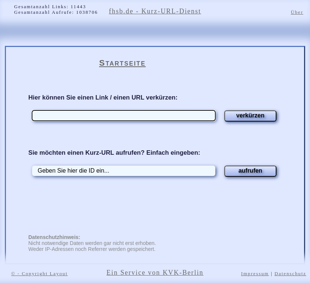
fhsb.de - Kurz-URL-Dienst (155, 11)
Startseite (122, 62)
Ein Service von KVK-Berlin (155, 272)
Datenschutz (290, 273)
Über (297, 12)
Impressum (255, 273)
